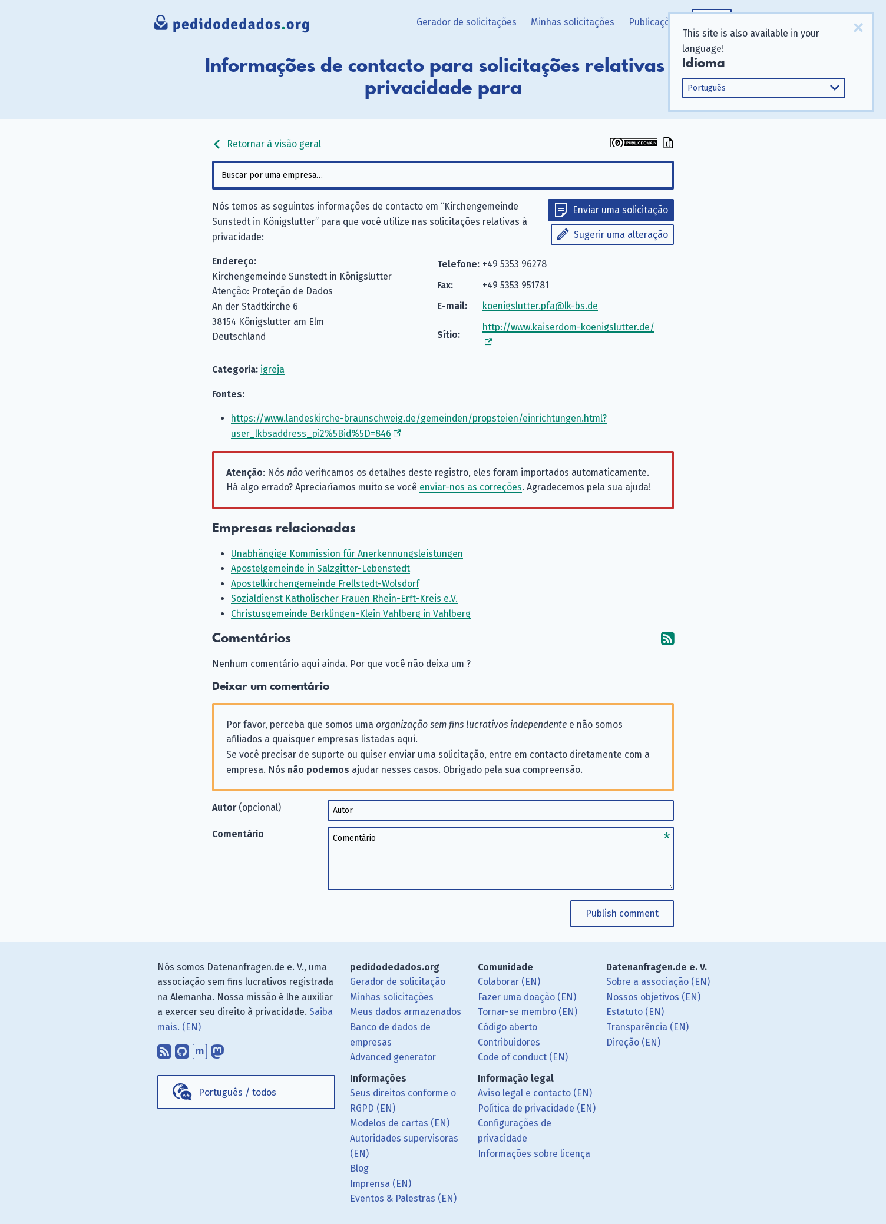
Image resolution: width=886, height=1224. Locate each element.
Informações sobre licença (534, 1153)
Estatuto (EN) (635, 1011)
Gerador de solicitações (466, 22)
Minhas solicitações (572, 22)
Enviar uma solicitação (620, 209)
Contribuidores (509, 1042)
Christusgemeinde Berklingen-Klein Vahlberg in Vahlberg (351, 613)
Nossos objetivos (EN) (653, 997)
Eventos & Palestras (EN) (403, 1198)
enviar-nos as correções (470, 487)
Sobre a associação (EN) (658, 981)
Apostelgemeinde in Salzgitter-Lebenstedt (320, 568)
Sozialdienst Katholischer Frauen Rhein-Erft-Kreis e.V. (344, 598)
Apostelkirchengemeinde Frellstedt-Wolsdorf (325, 583)
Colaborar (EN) (509, 981)
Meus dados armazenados (405, 1011)
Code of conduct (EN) (523, 1057)
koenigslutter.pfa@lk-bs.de (540, 305)
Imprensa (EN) (380, 1183)
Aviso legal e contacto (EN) (535, 1093)
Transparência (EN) (647, 1027)
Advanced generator (393, 1057)
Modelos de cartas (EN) (399, 1123)
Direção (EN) (633, 1042)
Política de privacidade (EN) (537, 1108)
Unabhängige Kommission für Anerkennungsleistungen (347, 553)
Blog (359, 1168)
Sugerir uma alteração (621, 234)
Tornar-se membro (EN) (527, 1011)
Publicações (654, 22)
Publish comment (622, 913)
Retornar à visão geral (266, 144)
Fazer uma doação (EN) (527, 997)
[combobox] (443, 175)
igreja (272, 369)
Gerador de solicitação (397, 981)
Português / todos (237, 1092)
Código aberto (507, 1027)
